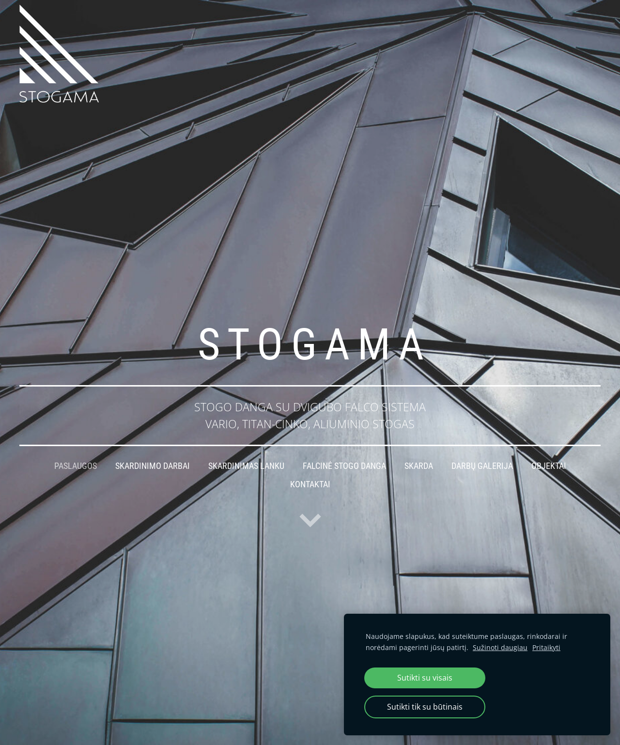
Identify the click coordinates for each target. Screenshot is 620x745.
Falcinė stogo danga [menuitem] (344, 466)
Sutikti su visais (424, 677)
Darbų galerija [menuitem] (482, 466)
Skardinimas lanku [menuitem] (246, 466)
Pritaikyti (546, 647)
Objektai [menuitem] (548, 466)
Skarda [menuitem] (418, 466)
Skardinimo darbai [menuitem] (152, 466)
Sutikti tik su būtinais (425, 706)
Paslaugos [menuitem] (75, 466)
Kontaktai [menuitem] (310, 484)
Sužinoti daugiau (500, 647)
